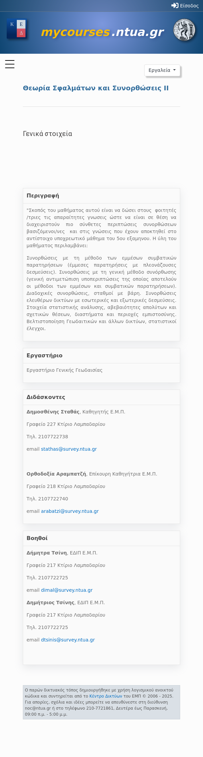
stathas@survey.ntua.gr (69, 449)
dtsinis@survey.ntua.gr (68, 639)
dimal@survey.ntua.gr (66, 590)
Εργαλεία (160, 70)
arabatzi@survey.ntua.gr (70, 511)
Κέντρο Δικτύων (105, 696)
